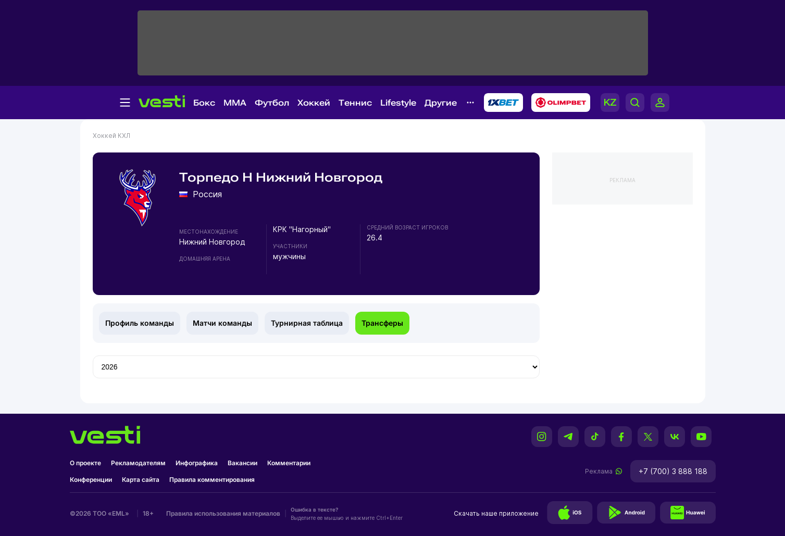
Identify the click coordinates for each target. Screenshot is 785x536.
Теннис (355, 103)
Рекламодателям (138, 463)
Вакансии (242, 463)
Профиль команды (139, 322)
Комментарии (288, 463)
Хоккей (313, 103)
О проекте (85, 463)
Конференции (91, 479)
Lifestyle (398, 103)
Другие (441, 103)
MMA (234, 103)
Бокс (204, 103)
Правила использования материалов (223, 513)
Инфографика (197, 463)
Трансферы (382, 322)
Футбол (272, 103)
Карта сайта (140, 479)
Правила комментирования (212, 479)
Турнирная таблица (307, 322)
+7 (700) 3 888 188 (673, 471)
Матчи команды (222, 322)
